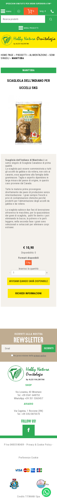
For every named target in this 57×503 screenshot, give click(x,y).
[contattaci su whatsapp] (46, 492)
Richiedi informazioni (28, 293)
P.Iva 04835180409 (14, 444)
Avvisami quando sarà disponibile (28, 281)
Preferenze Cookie (28, 457)
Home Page (7, 55)
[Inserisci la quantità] (28, 272)
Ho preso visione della (30, 356)
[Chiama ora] (52, 11)
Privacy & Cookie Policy (39, 444)
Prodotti (21, 55)
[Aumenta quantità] (46, 272)
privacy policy (40, 356)
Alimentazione (38, 55)
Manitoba (18, 58)
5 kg (28, 262)
